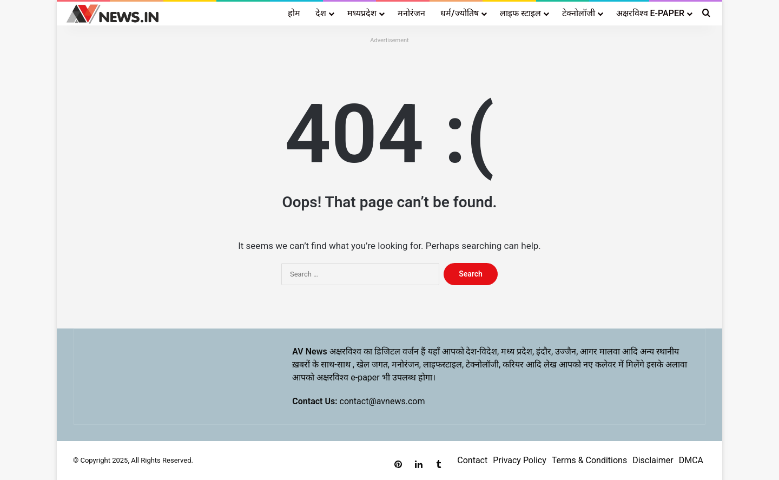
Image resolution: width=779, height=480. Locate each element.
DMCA (691, 460)
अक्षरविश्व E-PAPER (650, 13)
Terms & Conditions (590, 460)
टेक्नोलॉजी (578, 13)
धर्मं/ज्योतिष (459, 13)
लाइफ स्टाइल (520, 13)
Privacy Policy (519, 460)
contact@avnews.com (382, 401)
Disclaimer (652, 460)
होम (294, 13)
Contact (472, 460)
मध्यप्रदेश (362, 13)
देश (320, 13)
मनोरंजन (411, 13)
